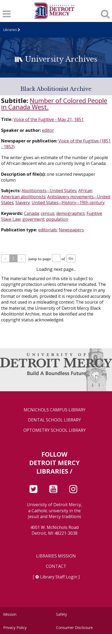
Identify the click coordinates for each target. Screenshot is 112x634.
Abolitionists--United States (48, 191)
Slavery (22, 202)
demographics (70, 213)
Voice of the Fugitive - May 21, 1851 (49, 119)
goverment (33, 219)
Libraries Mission (56, 556)
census (47, 213)
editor (48, 130)
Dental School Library (54, 419)
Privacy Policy (15, 627)
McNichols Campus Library (54, 409)
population (57, 219)
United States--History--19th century (68, 202)
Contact (56, 566)
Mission (9, 614)
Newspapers (71, 230)
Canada (31, 213)
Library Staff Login (58, 577)
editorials (47, 230)
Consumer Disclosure (74, 627)
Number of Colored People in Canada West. (54, 103)
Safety (61, 614)
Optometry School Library (54, 430)
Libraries (10, 29)
